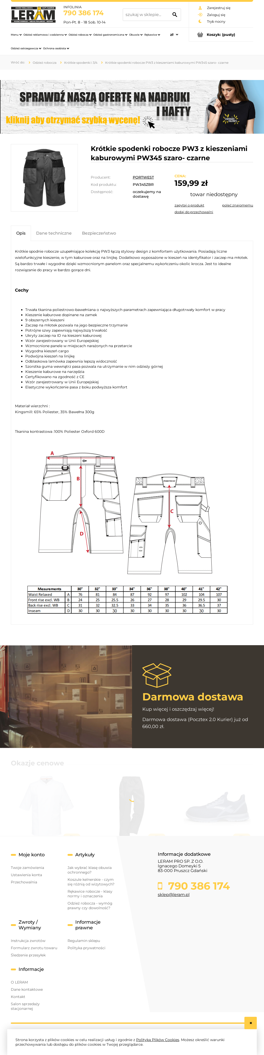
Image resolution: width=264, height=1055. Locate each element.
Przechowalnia (24, 882)
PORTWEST (143, 177)
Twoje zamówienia (27, 867)
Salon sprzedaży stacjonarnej (25, 1006)
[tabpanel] (132, 434)
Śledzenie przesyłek (28, 955)
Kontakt (18, 996)
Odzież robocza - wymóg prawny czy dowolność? (90, 905)
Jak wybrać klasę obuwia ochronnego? (90, 870)
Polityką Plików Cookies (157, 1039)
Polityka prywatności (86, 948)
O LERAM (19, 982)
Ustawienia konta (26, 875)
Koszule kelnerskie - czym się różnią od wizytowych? (91, 881)
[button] (189, 205)
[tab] (21, 233)
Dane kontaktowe (27, 989)
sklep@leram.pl (173, 894)
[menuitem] (16, 34)
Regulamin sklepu (84, 940)
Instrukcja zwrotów (28, 940)
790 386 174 (83, 13)
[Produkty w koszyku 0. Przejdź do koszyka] (221, 34)
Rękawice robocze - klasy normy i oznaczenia (90, 893)
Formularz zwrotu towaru (34, 948)
